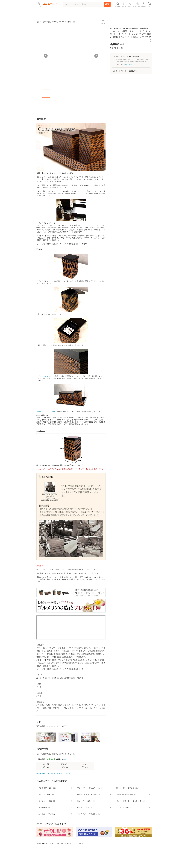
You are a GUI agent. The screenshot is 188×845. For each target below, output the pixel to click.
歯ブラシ (82, 843)
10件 (64, 759)
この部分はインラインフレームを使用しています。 (71, 627)
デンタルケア (71, 843)
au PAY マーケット (42, 843)
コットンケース (51, 411)
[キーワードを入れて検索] (83, 10)
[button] (150, 40)
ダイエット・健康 (58, 843)
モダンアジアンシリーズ (45, 376)
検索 (107, 10)
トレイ (38, 411)
